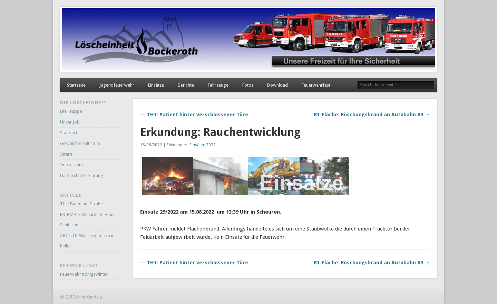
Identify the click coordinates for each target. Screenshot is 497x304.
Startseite (76, 85)
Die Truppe (71, 111)
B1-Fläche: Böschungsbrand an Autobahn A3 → (372, 114)
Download (277, 85)
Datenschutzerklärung (81, 175)
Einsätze (156, 85)
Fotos (247, 85)
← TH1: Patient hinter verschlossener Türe (194, 114)
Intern (66, 154)
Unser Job (70, 122)
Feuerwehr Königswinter (84, 274)
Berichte (186, 85)
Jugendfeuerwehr (116, 85)
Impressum (71, 164)
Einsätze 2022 (202, 145)
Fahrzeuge (218, 85)
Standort (68, 132)
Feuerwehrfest (316, 85)
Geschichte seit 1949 (80, 143)
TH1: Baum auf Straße (81, 203)
